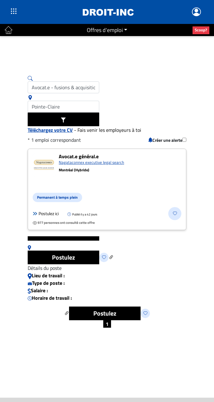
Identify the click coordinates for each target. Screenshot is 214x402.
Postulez (63, 257)
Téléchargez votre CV (50, 130)
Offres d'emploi (105, 30)
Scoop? (201, 30)
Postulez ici (46, 213)
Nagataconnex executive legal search (91, 162)
